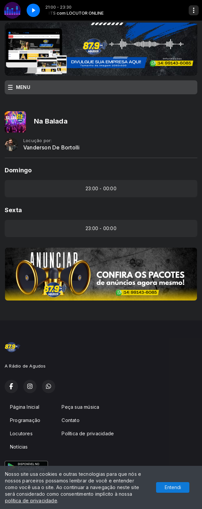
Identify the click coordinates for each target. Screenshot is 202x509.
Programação (25, 420)
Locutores (21, 433)
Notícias (19, 447)
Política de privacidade (88, 433)
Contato (70, 420)
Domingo (18, 170)
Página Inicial (24, 407)
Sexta (13, 210)
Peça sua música (80, 407)
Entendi (173, 487)
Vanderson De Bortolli (51, 147)
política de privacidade (31, 500)
